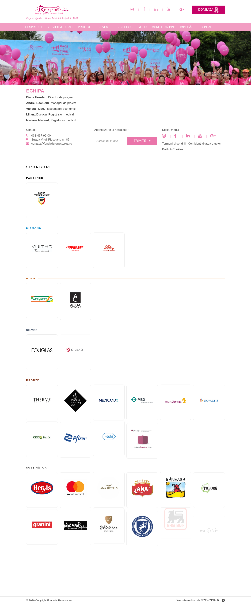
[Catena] (42, 299)
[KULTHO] (42, 249)
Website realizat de (201, 600)
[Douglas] (42, 351)
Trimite (142, 140)
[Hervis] (42, 489)
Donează (208, 10)
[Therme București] (42, 401)
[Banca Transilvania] (42, 199)
